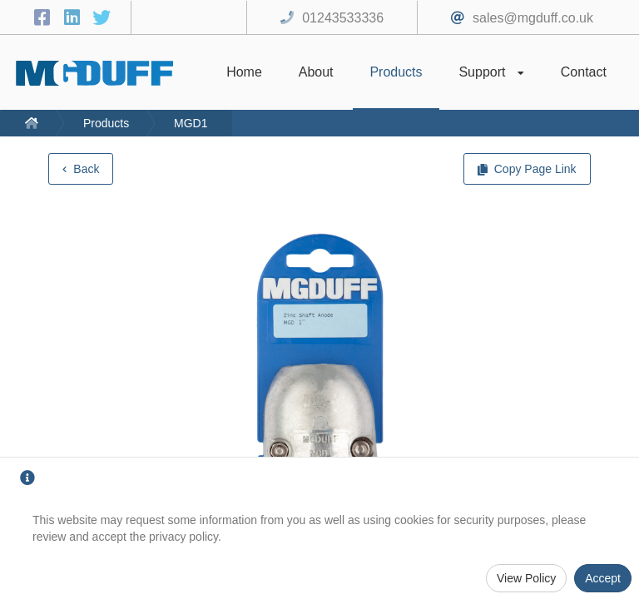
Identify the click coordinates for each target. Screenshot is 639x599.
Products (106, 123)
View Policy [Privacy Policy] (526, 578)
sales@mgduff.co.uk (533, 18)
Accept (603, 578)
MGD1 (190, 123)
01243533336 (343, 18)
